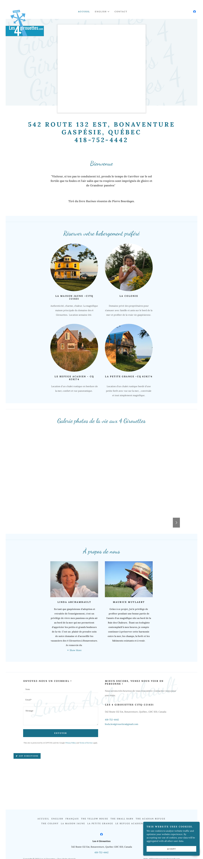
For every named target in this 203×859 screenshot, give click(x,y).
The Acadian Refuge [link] (151, 818)
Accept (171, 849)
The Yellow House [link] (94, 818)
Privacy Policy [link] (70, 743)
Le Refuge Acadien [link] (129, 823)
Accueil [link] (84, 11)
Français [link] (72, 818)
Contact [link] (121, 11)
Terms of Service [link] (86, 743)
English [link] (57, 818)
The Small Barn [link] (122, 818)
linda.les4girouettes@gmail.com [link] (121, 724)
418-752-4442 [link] (112, 719)
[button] (102, 11)
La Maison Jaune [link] (73, 823)
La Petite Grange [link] (100, 823)
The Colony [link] (50, 823)
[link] (25, 11)
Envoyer (60, 733)
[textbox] (60, 689)
